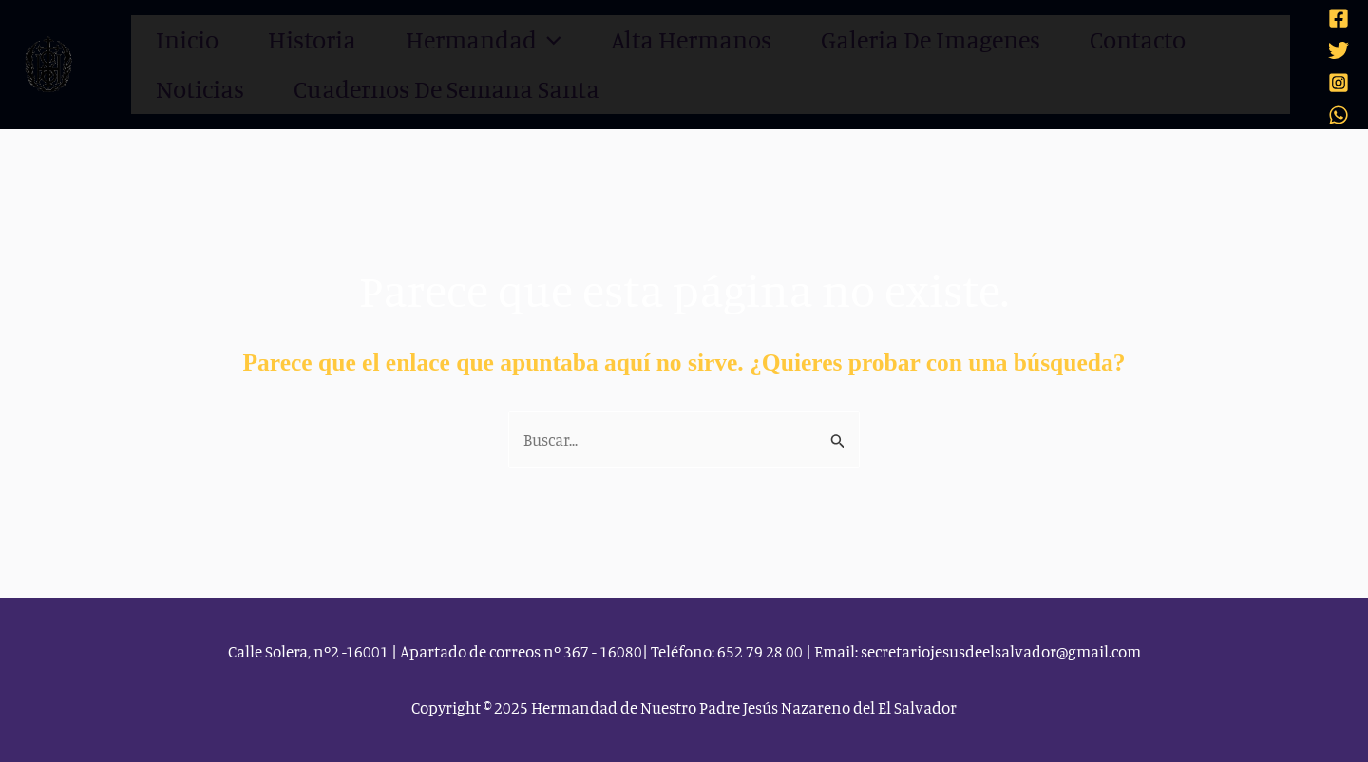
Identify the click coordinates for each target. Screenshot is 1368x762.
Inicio (185, 39)
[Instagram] (1338, 81)
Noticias (1218, 39)
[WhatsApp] (1338, 114)
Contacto (1083, 39)
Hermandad (461, 40)
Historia (303, 39)
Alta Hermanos (655, 39)
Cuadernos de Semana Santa (299, 89)
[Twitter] (1338, 49)
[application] (519, 40)
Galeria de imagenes (884, 39)
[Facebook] (1338, 17)
